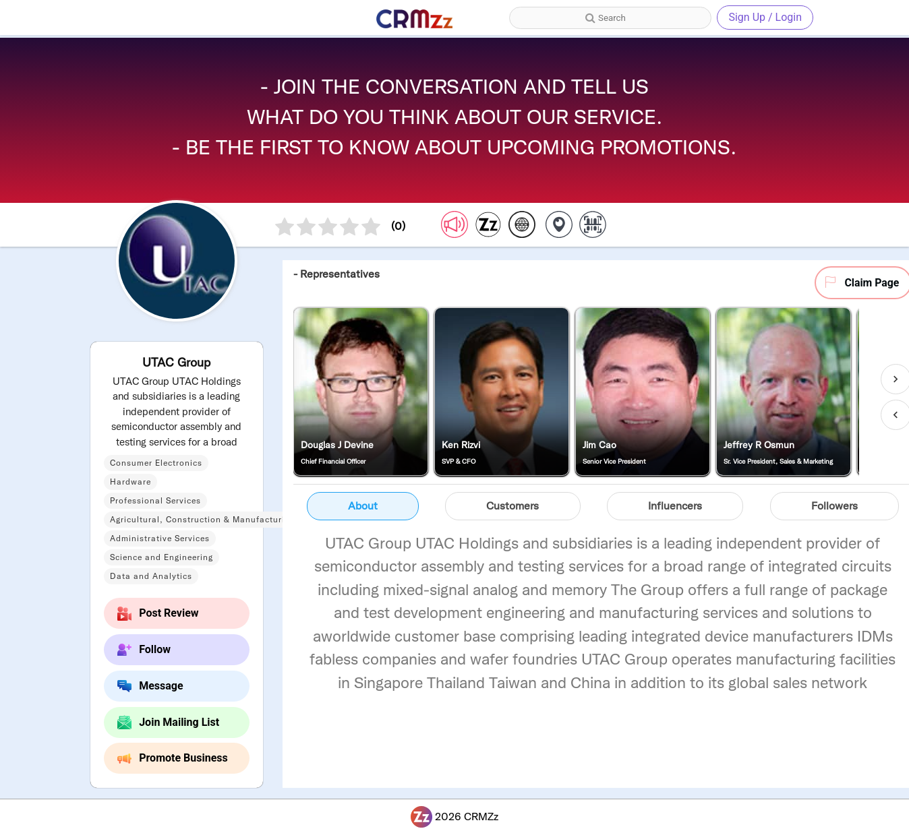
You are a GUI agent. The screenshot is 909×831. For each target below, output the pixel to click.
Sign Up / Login (765, 17)
